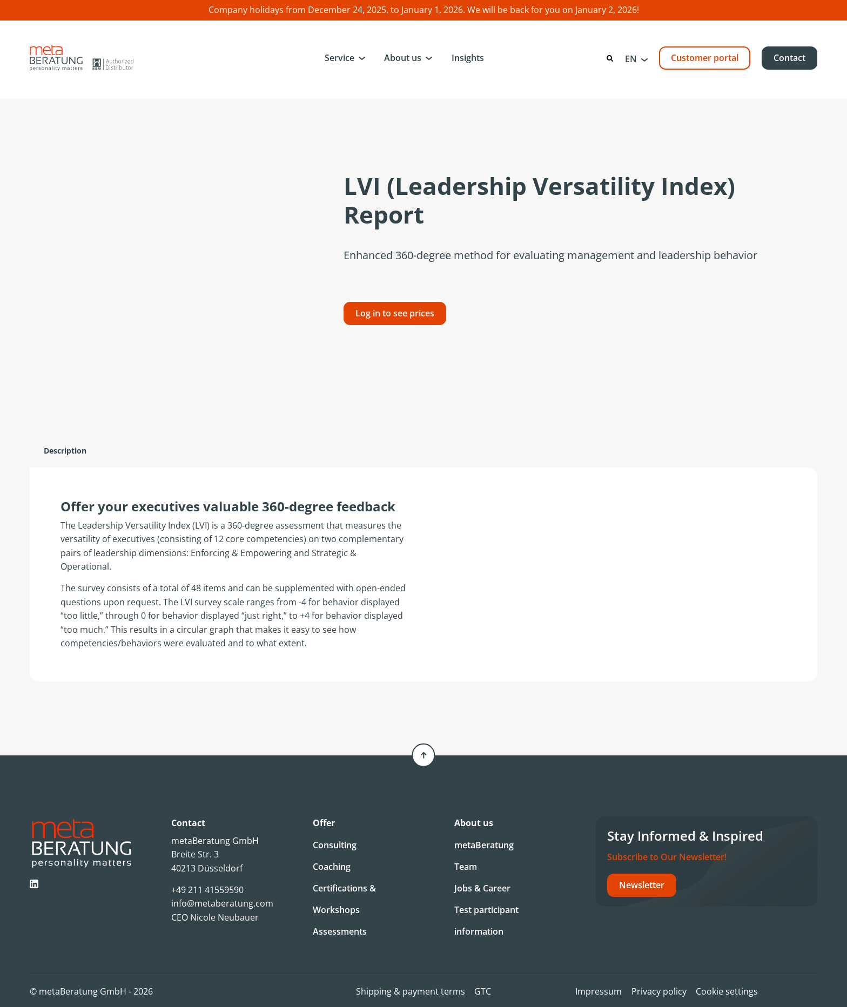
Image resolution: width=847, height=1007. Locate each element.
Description (65, 450)
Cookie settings (727, 991)
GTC (482, 991)
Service (339, 58)
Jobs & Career (482, 888)
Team (465, 867)
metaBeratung (484, 845)
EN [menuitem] (631, 59)
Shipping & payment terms (410, 991)
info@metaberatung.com (222, 903)
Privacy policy (659, 991)
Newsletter (641, 885)
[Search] (610, 58)
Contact (789, 58)
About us (402, 58)
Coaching (332, 867)
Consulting (335, 845)
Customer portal (704, 58)
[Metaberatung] (81, 58)
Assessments (340, 931)
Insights (468, 58)
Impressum (598, 991)
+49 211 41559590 (207, 890)
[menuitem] (636, 58)
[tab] (65, 451)
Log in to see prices (394, 313)
